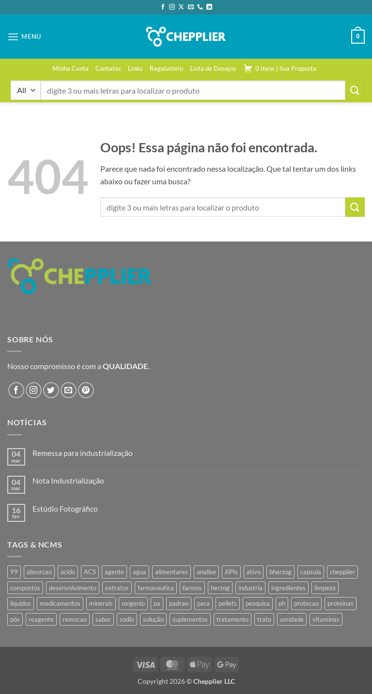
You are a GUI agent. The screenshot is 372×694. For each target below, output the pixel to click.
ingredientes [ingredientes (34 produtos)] (288, 588)
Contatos (108, 68)
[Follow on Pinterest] (86, 390)
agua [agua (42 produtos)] (139, 572)
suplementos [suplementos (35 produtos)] (190, 619)
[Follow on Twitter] (51, 390)
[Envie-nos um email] (191, 7)
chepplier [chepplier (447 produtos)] (342, 572)
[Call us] (200, 7)
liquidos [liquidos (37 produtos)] (20, 603)
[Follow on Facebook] (163, 7)
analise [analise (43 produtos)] (206, 572)
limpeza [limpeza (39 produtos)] (325, 588)
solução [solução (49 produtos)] (153, 619)
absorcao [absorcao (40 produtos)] (39, 572)
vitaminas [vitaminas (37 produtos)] (326, 619)
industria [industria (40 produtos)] (250, 588)
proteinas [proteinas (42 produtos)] (340, 603)
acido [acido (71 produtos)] (68, 572)
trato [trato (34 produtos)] (264, 619)
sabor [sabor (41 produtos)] (103, 619)
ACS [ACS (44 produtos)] (90, 572)
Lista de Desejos (213, 68)
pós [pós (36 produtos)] (15, 619)
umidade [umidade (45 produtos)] (292, 619)
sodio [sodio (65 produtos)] (127, 619)
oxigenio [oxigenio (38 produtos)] (133, 603)
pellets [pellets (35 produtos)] (227, 603)
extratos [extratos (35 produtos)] (117, 588)
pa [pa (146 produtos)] (157, 603)
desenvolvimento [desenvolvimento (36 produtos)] (72, 588)
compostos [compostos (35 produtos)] (25, 588)
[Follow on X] (181, 7)
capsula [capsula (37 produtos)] (310, 572)
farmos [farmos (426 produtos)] (192, 588)
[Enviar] (355, 90)
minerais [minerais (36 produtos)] (101, 603)
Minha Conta (70, 68)
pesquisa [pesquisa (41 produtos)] (258, 603)
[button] (24, 36)
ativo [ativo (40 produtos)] (254, 572)
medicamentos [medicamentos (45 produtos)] (60, 603)
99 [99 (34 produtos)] (14, 572)
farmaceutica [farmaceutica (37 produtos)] (156, 588)
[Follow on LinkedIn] (209, 7)
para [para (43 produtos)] (203, 603)
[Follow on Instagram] (172, 7)
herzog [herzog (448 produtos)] (220, 588)
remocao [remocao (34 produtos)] (74, 619)
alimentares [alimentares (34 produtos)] (171, 572)
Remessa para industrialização (82, 452)
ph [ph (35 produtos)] (282, 603)
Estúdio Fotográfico (65, 508)
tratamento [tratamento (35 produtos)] (232, 619)
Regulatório (166, 68)
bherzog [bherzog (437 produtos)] (280, 572)
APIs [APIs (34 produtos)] (231, 572)
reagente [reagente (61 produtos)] (41, 619)
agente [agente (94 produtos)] (114, 572)
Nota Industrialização (68, 480)
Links (135, 68)
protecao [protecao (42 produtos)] (306, 603)
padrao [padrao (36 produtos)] (178, 603)
